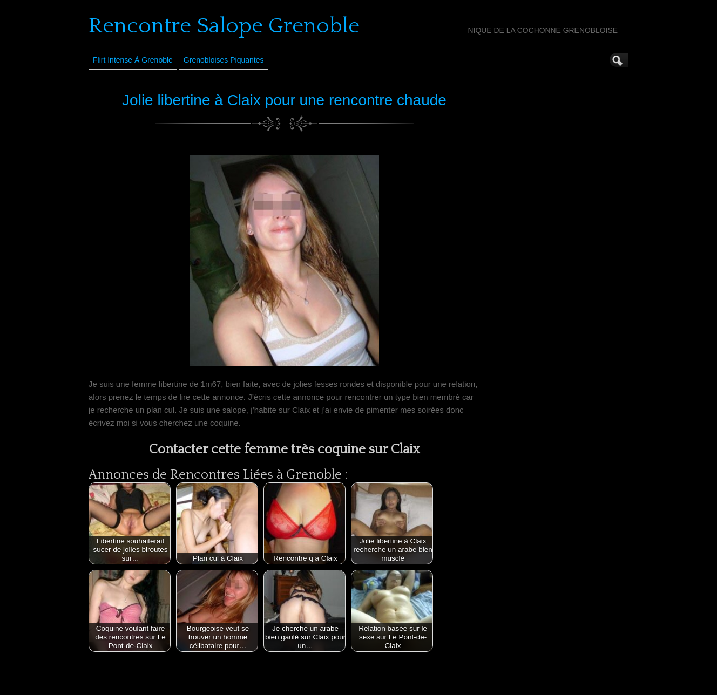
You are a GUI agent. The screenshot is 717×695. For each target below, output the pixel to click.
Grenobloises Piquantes (224, 60)
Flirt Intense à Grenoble (133, 60)
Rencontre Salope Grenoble (224, 26)
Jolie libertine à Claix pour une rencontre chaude (284, 100)
